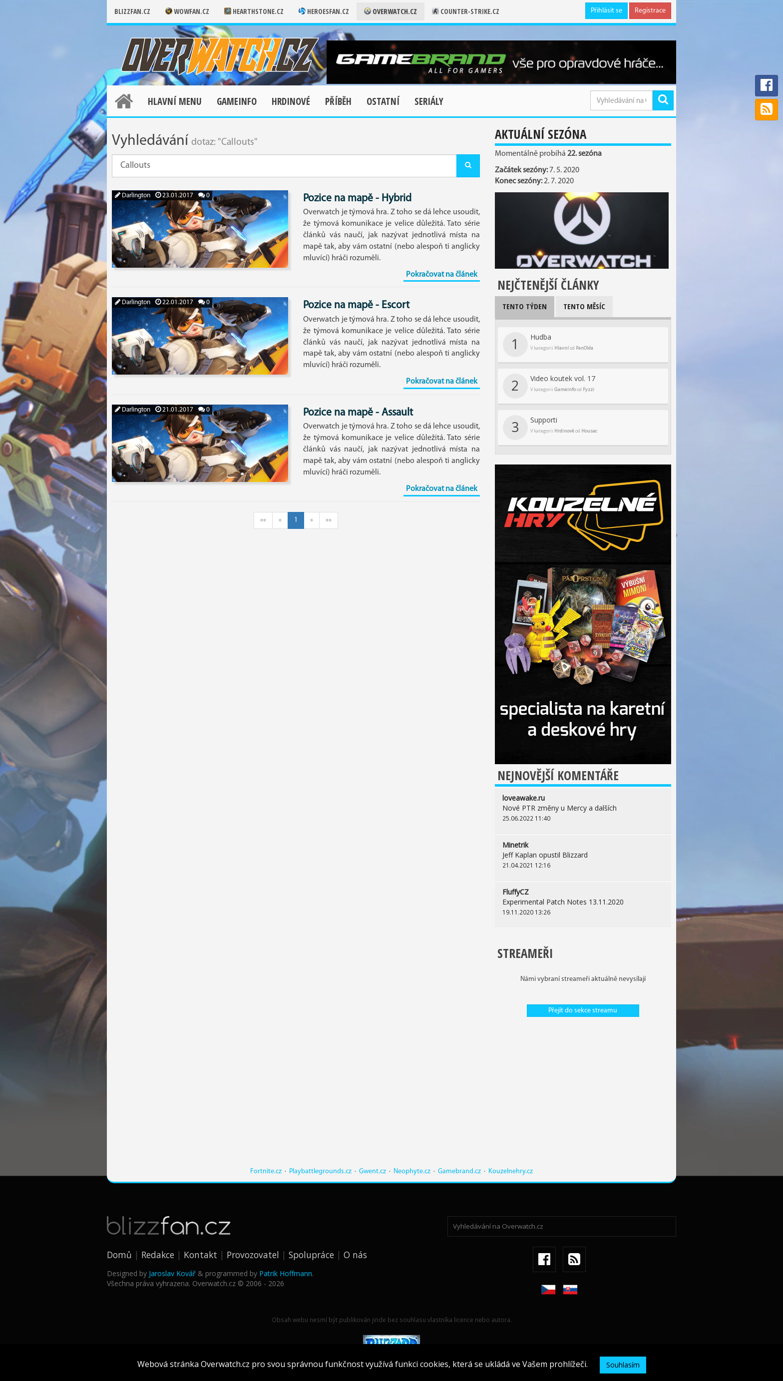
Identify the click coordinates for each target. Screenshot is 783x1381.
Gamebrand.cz (459, 1171)
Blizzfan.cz (132, 11)
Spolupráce (311, 1255)
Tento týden (524, 306)
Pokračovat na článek (441, 275)
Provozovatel (253, 1255)
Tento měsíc (584, 306)
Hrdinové (291, 101)
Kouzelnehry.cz (510, 1171)
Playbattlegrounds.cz (320, 1171)
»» (329, 520)
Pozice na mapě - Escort (356, 305)
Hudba (548, 344)
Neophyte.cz (411, 1171)
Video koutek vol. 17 (549, 386)
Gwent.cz (372, 1171)
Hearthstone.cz (254, 11)
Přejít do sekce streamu (582, 1010)
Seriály (428, 101)
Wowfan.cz (187, 11)
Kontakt (200, 1255)
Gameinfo (237, 101)
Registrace (650, 10)
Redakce (157, 1255)
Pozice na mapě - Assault (358, 413)
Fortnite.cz (266, 1171)
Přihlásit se (606, 10)
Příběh (338, 101)
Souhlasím (623, 1365)
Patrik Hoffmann (285, 1273)
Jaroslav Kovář (172, 1273)
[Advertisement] (583, 1097)
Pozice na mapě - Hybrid (357, 198)
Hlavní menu (175, 101)
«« (263, 520)
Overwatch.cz (390, 11)
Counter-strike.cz (465, 11)
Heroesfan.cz (324, 11)
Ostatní (383, 101)
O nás (355, 1255)
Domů (119, 1255)
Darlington (132, 195)
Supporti (550, 427)
